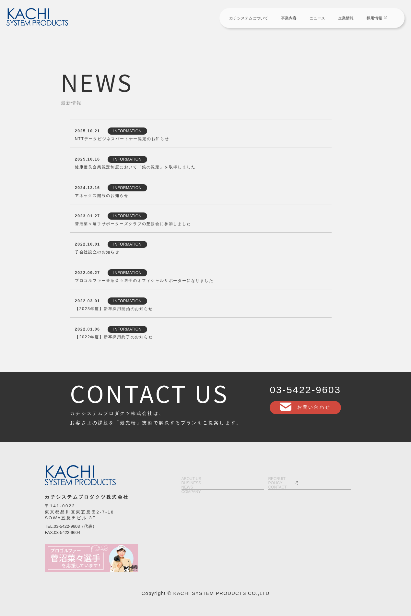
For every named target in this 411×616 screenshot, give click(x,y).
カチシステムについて (194, 18)
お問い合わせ (373, 18)
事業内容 (235, 18)
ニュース (263, 18)
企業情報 (292, 18)
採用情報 (320, 18)
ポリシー (309, 507)
